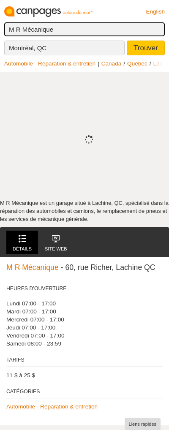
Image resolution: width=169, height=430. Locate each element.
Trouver (146, 48)
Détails (22, 243)
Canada (111, 63)
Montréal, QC (27, 48)
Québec (137, 63)
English (155, 11)
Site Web (56, 243)
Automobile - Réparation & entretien (49, 63)
